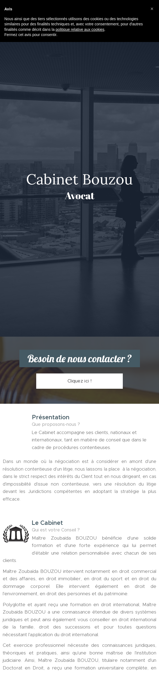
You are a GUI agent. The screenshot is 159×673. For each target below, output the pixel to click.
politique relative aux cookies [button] (80, 29)
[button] (152, 8)
